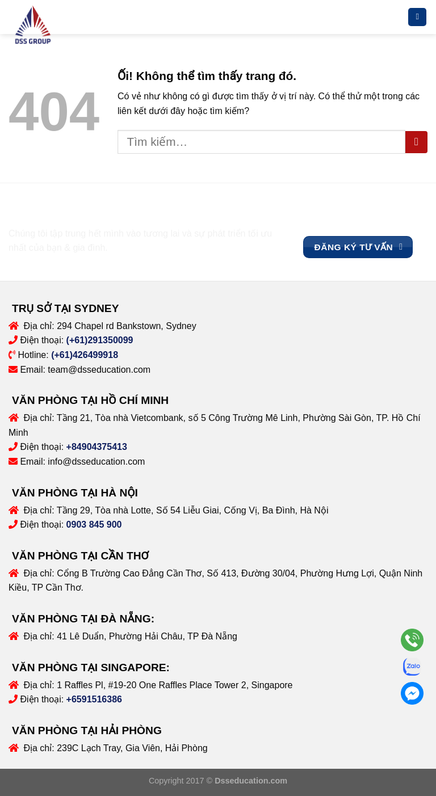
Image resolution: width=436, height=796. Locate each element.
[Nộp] (416, 142)
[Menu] (417, 17)
